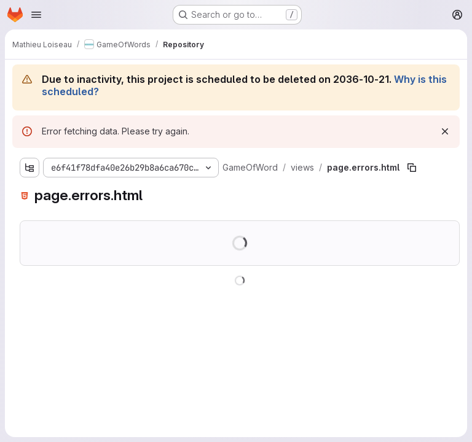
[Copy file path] (412, 167)
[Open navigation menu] (36, 15)
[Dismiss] (445, 131)
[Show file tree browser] (29, 167)
